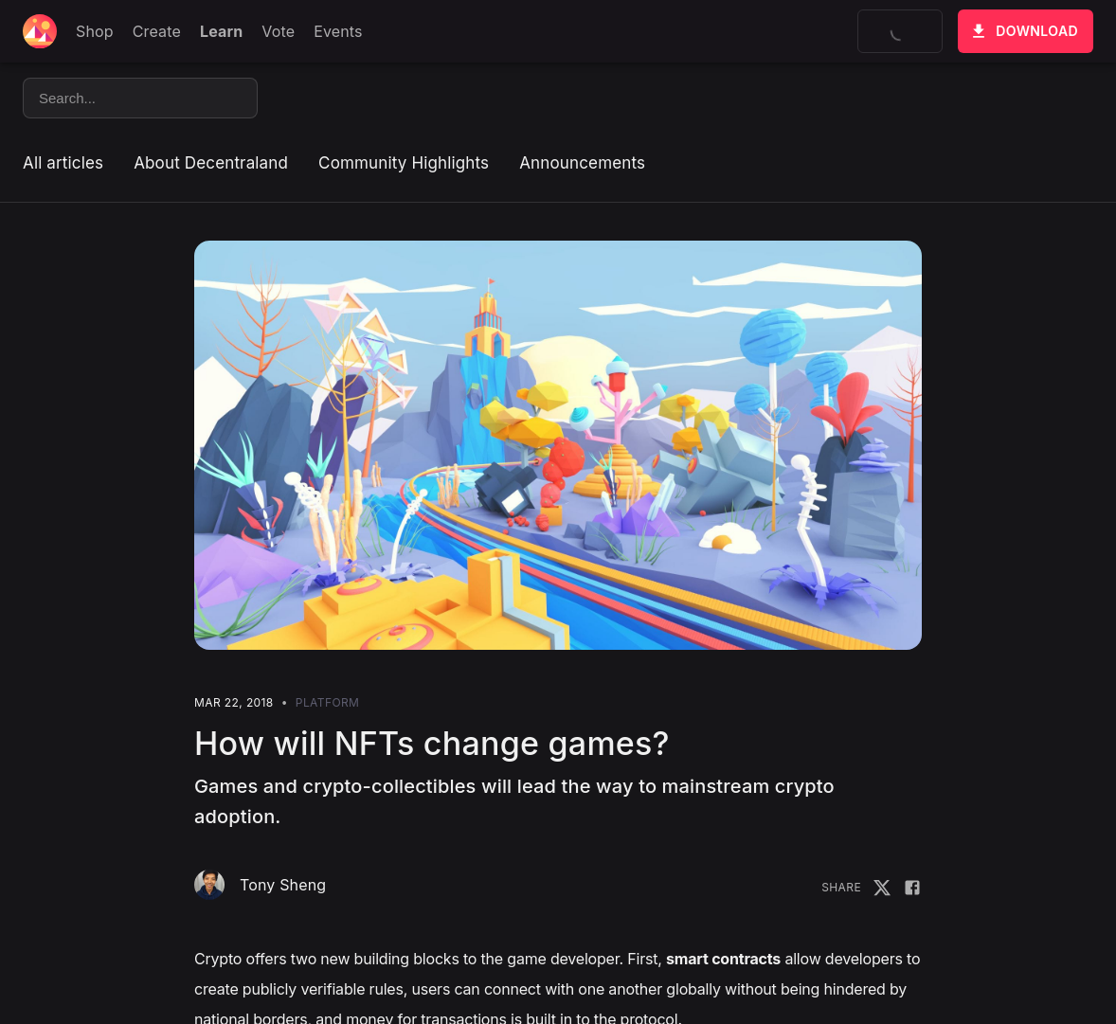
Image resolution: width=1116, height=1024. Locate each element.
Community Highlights (403, 162)
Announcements (582, 162)
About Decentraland (211, 162)
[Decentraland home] (40, 31)
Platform (327, 702)
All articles (63, 162)
